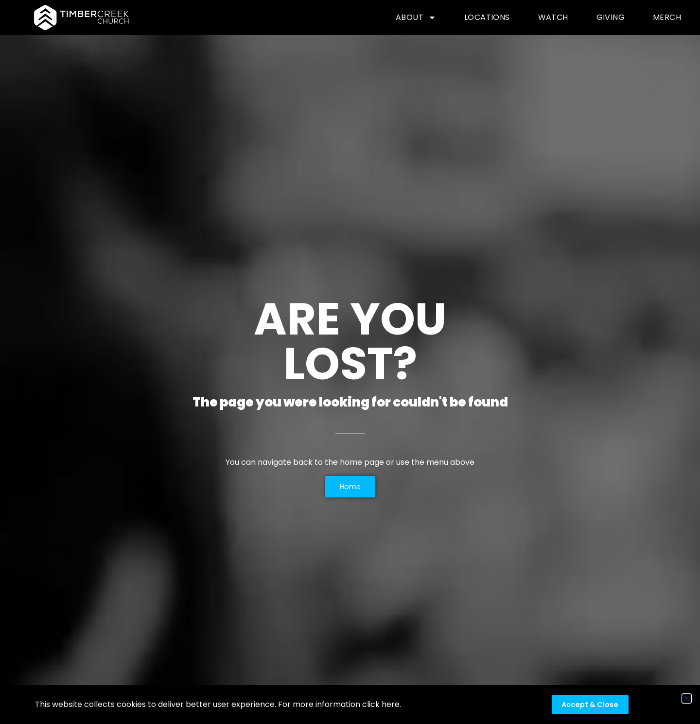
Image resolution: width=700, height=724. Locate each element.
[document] (350, 362)
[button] (686, 698)
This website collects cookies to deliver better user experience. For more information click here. (218, 704)
